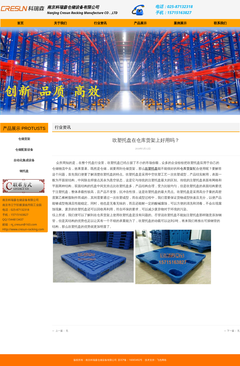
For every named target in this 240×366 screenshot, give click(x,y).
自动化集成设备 (24, 160)
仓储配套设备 (24, 149)
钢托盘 (24, 171)
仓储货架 (24, 138)
